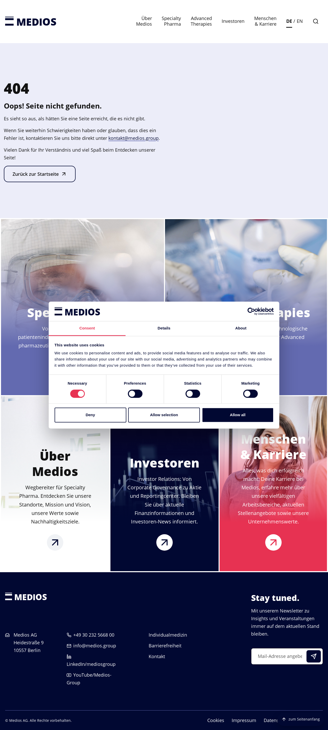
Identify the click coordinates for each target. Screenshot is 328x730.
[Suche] (316, 21)
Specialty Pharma (171, 21)
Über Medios (144, 21)
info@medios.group (94, 646)
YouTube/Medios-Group (89, 679)
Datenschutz (277, 720)
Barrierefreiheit (165, 646)
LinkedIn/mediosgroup (91, 664)
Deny (90, 415)
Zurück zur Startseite (36, 174)
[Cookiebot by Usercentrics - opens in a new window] (251, 311)
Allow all (237, 415)
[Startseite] (30, 21)
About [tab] (241, 328)
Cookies (215, 720)
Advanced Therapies (201, 21)
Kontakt (157, 656)
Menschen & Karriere (265, 21)
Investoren (233, 21)
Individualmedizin (168, 635)
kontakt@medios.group (133, 138)
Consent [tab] (87, 328)
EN (300, 21)
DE (289, 21)
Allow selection (164, 415)
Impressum (244, 720)
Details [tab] (164, 328)
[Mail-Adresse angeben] (287, 656)
